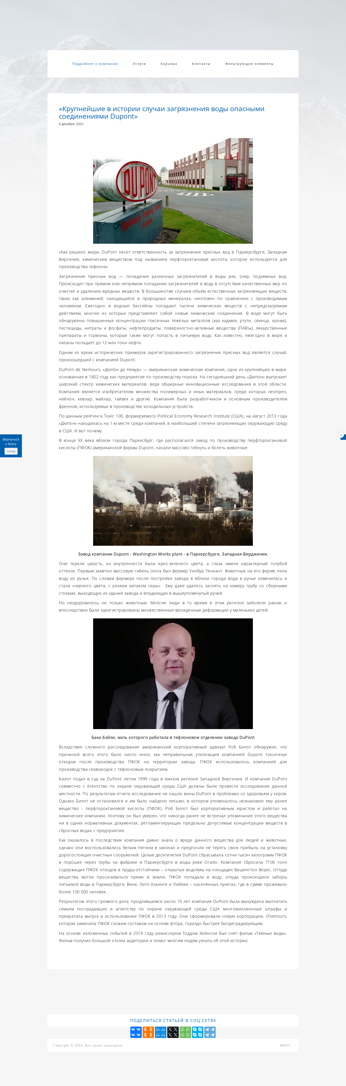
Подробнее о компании (95, 63)
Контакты (201, 63)
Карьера (169, 63)
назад (11, 451)
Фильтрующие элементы (249, 63)
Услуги (139, 63)
